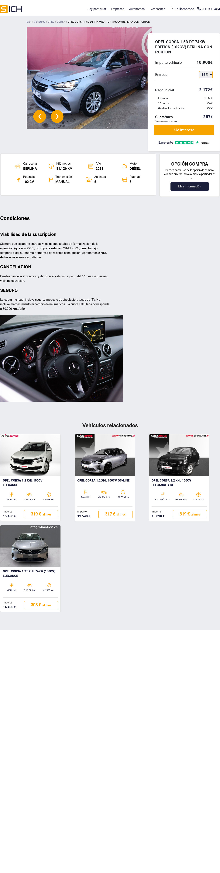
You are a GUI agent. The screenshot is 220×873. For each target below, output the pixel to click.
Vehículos (39, 21)
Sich (28, 21)
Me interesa (184, 130)
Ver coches (157, 9)
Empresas (117, 9)
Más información (189, 186)
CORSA (61, 21)
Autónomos (137, 9)
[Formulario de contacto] (182, 9)
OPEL (51, 21)
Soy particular (97, 9)
